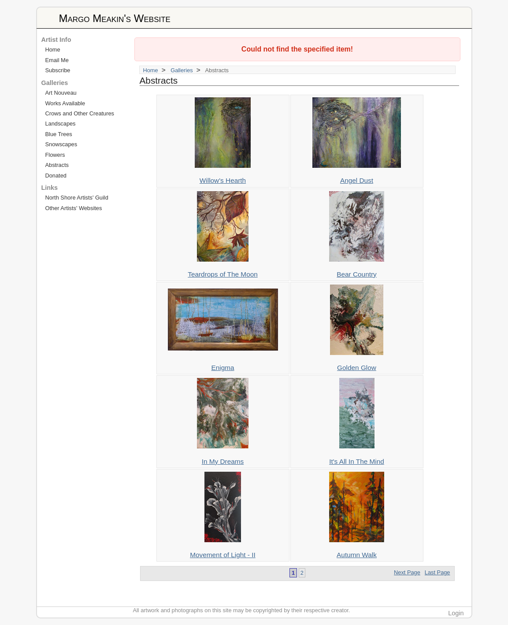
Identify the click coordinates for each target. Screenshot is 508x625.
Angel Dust (356, 180)
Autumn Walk (357, 554)
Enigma (222, 367)
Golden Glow (356, 367)
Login (456, 613)
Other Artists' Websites (73, 208)
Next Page (407, 572)
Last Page (437, 572)
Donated (56, 175)
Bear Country (357, 274)
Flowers (55, 155)
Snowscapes (61, 144)
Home (150, 70)
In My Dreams (223, 461)
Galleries (182, 70)
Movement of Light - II (223, 554)
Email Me (57, 60)
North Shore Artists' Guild (76, 197)
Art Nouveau (61, 92)
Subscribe (57, 70)
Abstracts (57, 165)
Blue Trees (58, 134)
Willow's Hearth (223, 180)
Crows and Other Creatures (79, 113)
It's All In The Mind (356, 461)
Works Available (65, 103)
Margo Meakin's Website (115, 18)
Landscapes (60, 123)
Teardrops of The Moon (223, 274)
